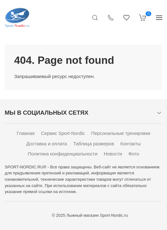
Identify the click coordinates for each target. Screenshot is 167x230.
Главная (26, 133)
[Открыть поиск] (95, 17)
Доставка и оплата (46, 143)
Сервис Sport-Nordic (63, 133)
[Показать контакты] (111, 17)
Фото (133, 153)
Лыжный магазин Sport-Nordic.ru (97, 215)
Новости (113, 153)
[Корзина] (142, 17)
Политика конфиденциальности (62, 153)
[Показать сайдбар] (159, 17)
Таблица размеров (93, 143)
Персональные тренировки (120, 133)
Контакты (130, 143)
